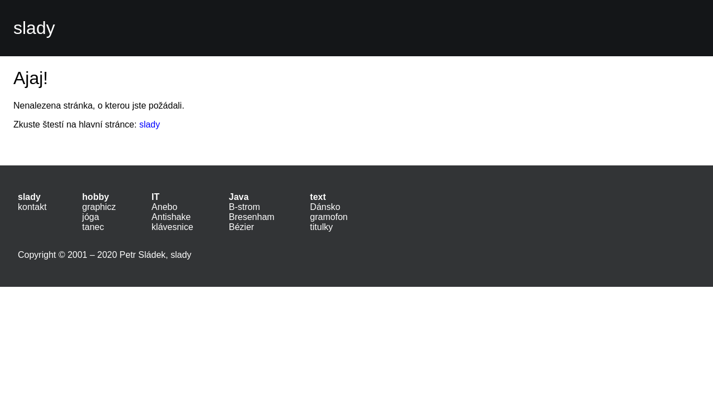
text (318, 197)
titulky (321, 227)
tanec (93, 227)
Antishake (171, 217)
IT (155, 197)
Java (239, 197)
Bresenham (252, 217)
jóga (90, 217)
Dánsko (325, 207)
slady (34, 28)
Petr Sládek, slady (156, 255)
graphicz (99, 207)
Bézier (241, 227)
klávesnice (172, 227)
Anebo (164, 207)
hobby (95, 197)
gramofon (329, 217)
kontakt (32, 207)
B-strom (244, 207)
